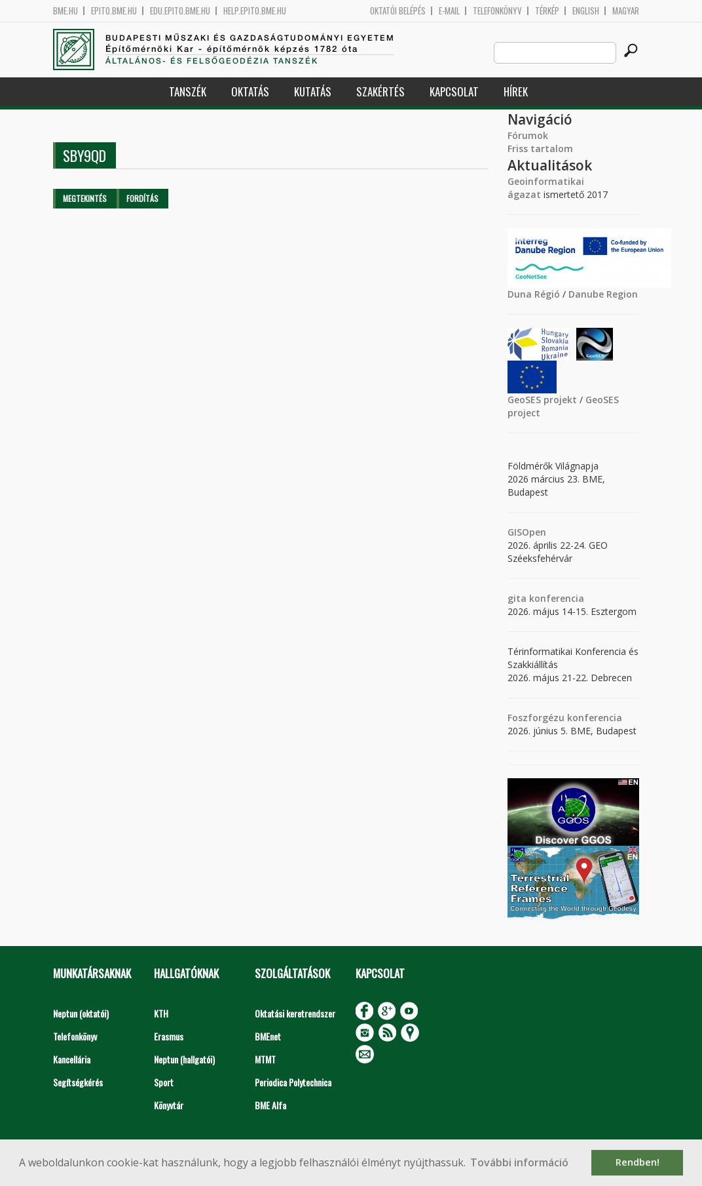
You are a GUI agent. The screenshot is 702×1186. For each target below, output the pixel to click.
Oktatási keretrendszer (295, 1013)
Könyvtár (168, 1105)
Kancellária (71, 1059)
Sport (164, 1082)
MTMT (265, 1059)
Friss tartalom (540, 148)
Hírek (516, 91)
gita (517, 598)
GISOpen (527, 532)
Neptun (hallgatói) (184, 1059)
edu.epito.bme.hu (180, 11)
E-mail (449, 11)
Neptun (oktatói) (81, 1013)
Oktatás (250, 91)
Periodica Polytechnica (293, 1082)
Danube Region (603, 294)
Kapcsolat (454, 91)
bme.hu (65, 11)
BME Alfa (270, 1105)
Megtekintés (85, 198)
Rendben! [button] (637, 1162)
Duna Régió (534, 294)
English (585, 11)
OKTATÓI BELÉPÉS (398, 11)
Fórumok (528, 135)
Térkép (547, 11)
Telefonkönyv (497, 11)
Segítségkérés (78, 1082)
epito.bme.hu (114, 11)
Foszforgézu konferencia (565, 717)
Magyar (625, 11)
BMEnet (268, 1036)
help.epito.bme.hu (254, 11)
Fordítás (142, 198)
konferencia (555, 598)
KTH (161, 1013)
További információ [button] (519, 1162)
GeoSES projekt (542, 399)
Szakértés (380, 91)
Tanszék (187, 91)
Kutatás (312, 91)
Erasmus (168, 1036)
